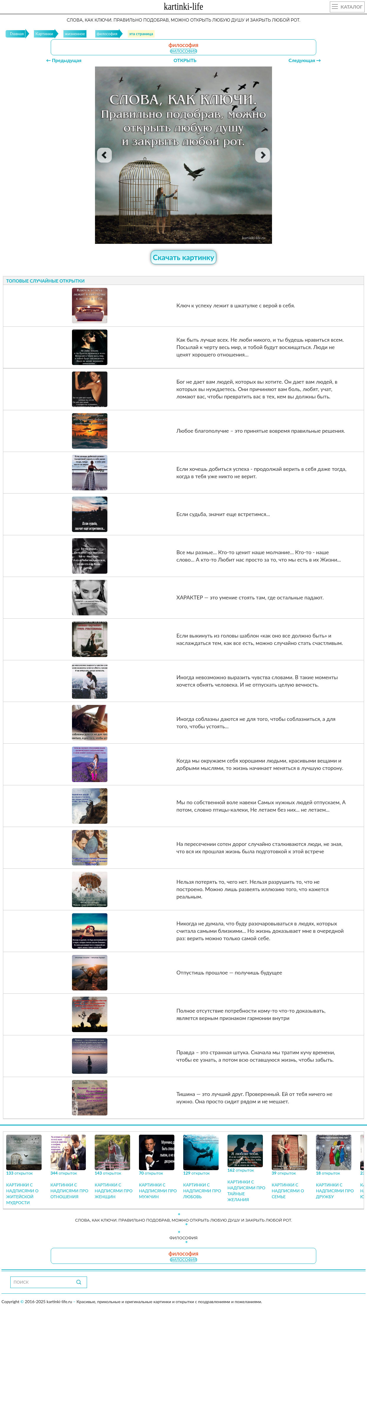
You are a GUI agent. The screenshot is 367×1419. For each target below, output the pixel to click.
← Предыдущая (63, 60)
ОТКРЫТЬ (184, 60)
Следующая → (305, 60)
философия (183, 51)
